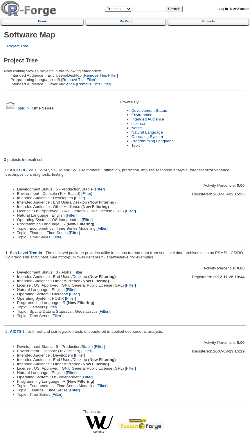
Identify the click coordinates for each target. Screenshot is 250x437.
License (138, 123)
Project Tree (17, 46)
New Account (239, 8)
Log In (223, 8)
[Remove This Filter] (100, 75)
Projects (208, 21)
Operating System (147, 136)
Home (42, 21)
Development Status (149, 110)
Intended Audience (147, 119)
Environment (142, 115)
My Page (126, 21)
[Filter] (99, 189)
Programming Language (152, 141)
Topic (20, 108)
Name (136, 128)
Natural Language (147, 132)
